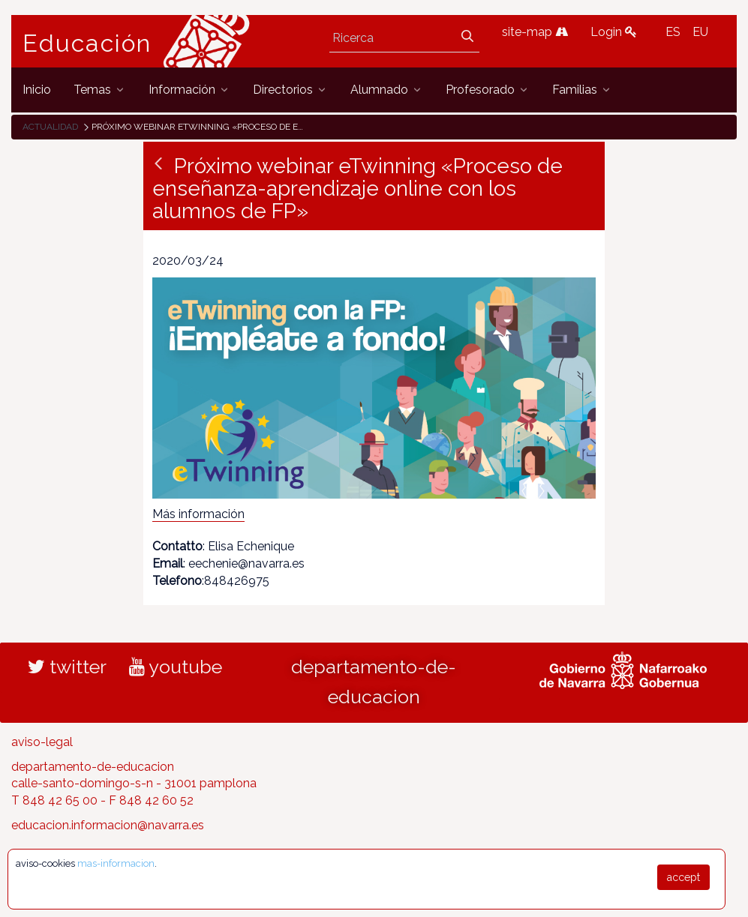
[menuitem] (36, 89)
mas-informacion (116, 863)
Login (613, 32)
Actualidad (50, 126)
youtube (175, 666)
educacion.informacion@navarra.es (107, 825)
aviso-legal (42, 742)
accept (683, 877)
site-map (535, 32)
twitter (67, 666)
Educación (87, 43)
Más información (198, 514)
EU (700, 32)
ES (672, 32)
